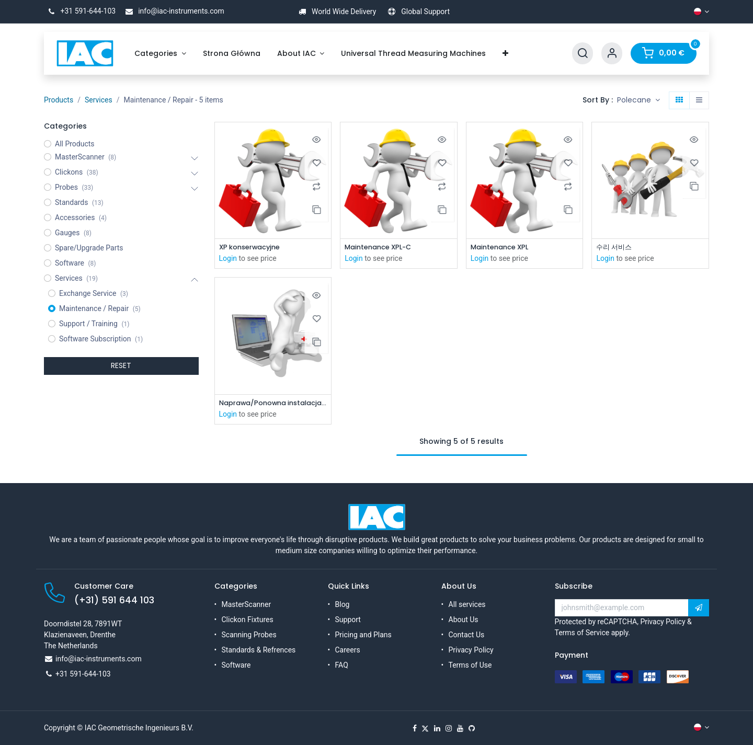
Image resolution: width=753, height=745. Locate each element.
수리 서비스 (615, 247)
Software (236, 665)
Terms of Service (582, 632)
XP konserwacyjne (253, 247)
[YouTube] (460, 728)
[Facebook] (415, 728)
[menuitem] (160, 53)
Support (348, 619)
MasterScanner (246, 604)
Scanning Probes (249, 635)
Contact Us (467, 635)
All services (467, 604)
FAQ (341, 665)
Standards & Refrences (259, 650)
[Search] (582, 53)
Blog (342, 604)
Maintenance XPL (502, 247)
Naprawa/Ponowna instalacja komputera (273, 404)
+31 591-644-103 (80, 11)
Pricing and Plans (363, 635)
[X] (425, 728)
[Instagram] (449, 728)
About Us (463, 619)
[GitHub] (472, 728)
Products (58, 100)
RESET (121, 365)
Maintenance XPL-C (381, 247)
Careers (347, 650)
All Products (75, 144)
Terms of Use (470, 665)
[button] (638, 100)
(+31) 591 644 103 (114, 600)
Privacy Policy (471, 650)
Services (98, 100)
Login (228, 259)
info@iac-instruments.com (173, 11)
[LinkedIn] (437, 728)
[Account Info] (611, 53)
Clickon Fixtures (247, 619)
